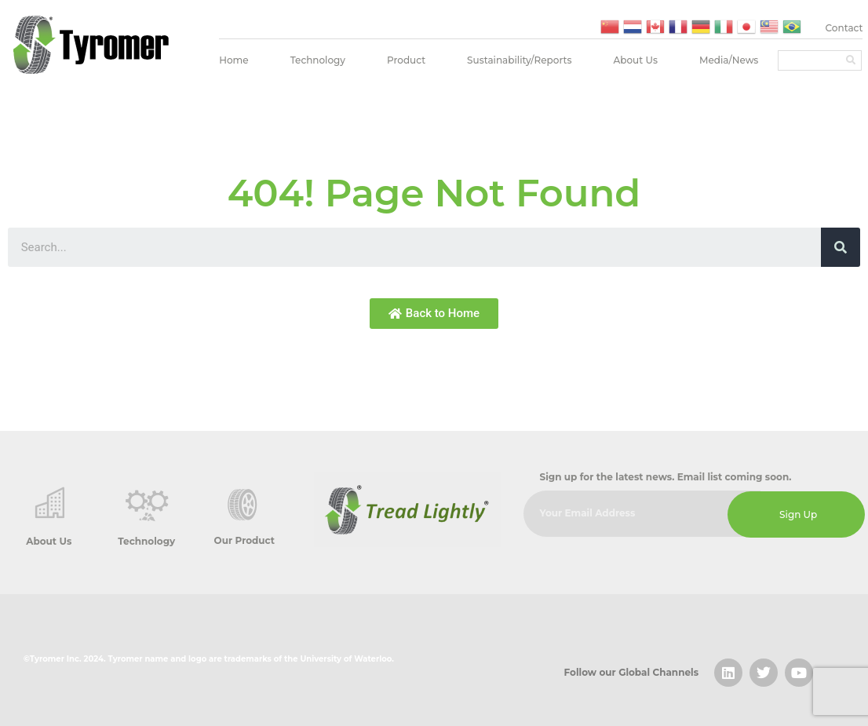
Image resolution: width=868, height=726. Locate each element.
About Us (636, 60)
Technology (317, 60)
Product (406, 60)
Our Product (244, 540)
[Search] (851, 60)
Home (233, 60)
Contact (844, 28)
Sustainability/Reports (519, 60)
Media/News (728, 60)
